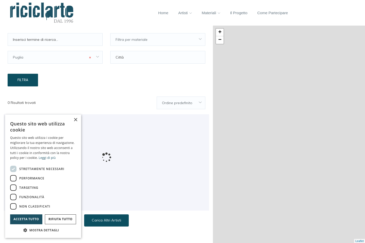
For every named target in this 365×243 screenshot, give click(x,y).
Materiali (211, 13)
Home (163, 13)
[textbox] (158, 39)
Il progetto (238, 13)
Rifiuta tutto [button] (60, 219)
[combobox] (157, 39)
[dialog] (43, 176)
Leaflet (359, 240)
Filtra (22, 79)
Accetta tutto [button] (26, 219)
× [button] (75, 120)
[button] (43, 230)
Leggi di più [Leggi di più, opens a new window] (47, 158)
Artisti (185, 13)
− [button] (220, 40)
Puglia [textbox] (52, 57)
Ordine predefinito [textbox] (177, 103)
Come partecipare (272, 13)
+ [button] (220, 32)
